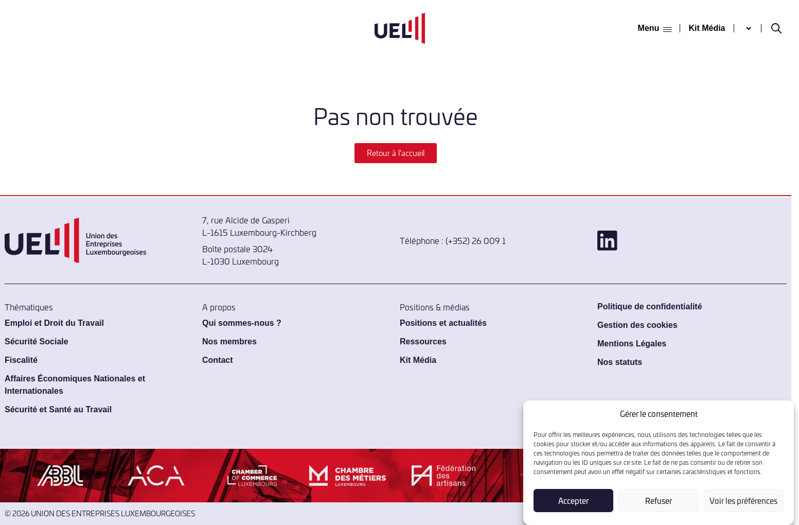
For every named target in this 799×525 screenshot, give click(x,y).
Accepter (573, 500)
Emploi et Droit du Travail (54, 323)
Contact (217, 360)
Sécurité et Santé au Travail (58, 409)
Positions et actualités (443, 323)
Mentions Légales (631, 343)
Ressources (423, 341)
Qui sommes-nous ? (241, 323)
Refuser (658, 500)
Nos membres (229, 341)
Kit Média (706, 28)
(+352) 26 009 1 (476, 240)
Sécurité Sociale (36, 341)
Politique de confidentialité (649, 306)
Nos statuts (619, 362)
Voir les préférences (743, 500)
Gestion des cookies (637, 325)
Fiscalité (21, 360)
